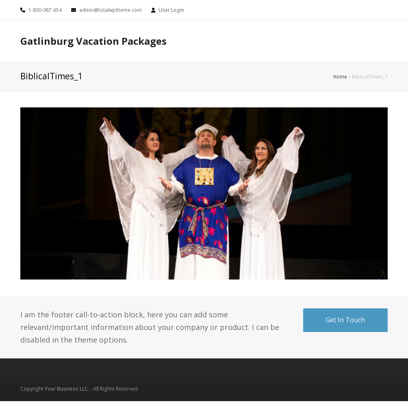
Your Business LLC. (67, 388)
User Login (171, 10)
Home (340, 76)
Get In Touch (345, 319)
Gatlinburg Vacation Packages (93, 41)
